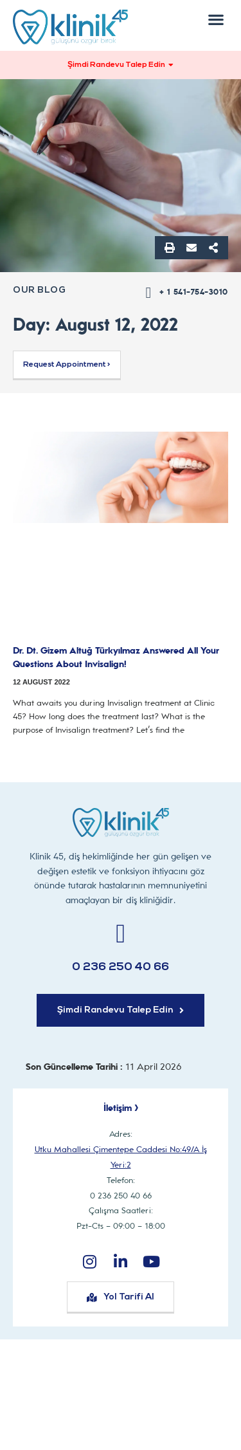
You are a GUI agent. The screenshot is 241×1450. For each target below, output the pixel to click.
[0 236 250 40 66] (120, 934)
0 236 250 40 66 (120, 967)
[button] (215, 19)
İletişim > (120, 1108)
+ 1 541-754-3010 (193, 292)
